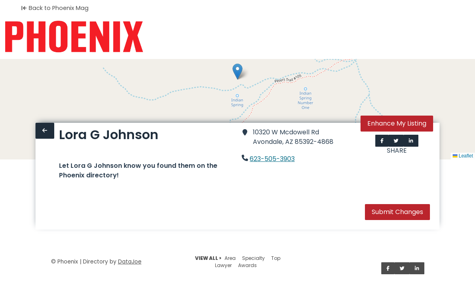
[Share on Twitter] (396, 141)
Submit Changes (397, 211)
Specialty (253, 258)
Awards (247, 265)
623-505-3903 (272, 158)
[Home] (74, 36)
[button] (237, 71)
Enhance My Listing (396, 123)
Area (230, 258)
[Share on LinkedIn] (411, 141)
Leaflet (463, 156)
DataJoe (130, 261)
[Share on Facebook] (382, 141)
